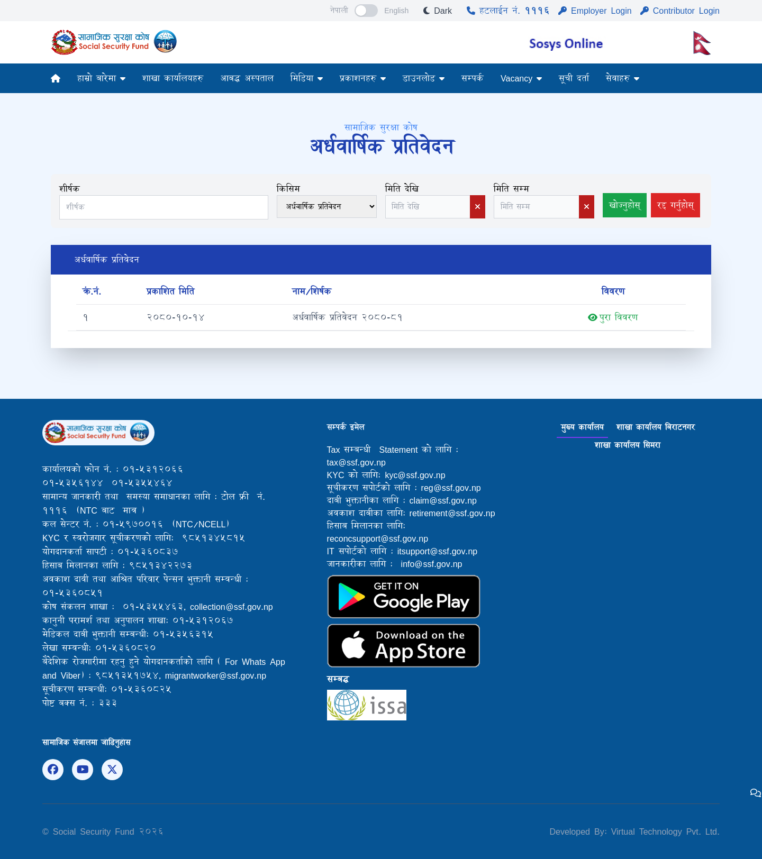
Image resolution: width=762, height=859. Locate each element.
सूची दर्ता (574, 78)
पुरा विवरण (613, 317)
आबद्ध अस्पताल (247, 78)
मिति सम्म (511, 188)
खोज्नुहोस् (624, 205)
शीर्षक (69, 188)
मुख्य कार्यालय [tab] (582, 427)
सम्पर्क (472, 78)
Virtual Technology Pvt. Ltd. (663, 831)
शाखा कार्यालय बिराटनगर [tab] (655, 427)
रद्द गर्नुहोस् (675, 205)
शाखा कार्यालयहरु (172, 78)
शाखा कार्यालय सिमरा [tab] (627, 445)
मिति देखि (402, 188)
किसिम (288, 188)
